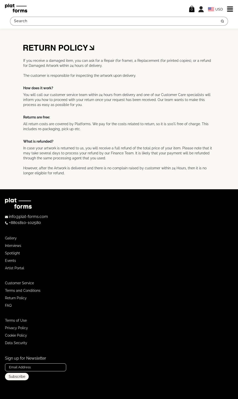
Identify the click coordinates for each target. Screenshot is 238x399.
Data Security (16, 343)
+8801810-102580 (23, 222)
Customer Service (19, 283)
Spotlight (12, 253)
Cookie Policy (16, 335)
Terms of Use (16, 320)
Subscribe (17, 377)
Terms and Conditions (22, 291)
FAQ (8, 305)
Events (10, 261)
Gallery (11, 238)
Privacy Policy (16, 328)
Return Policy (16, 298)
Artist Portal (14, 268)
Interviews (13, 246)
